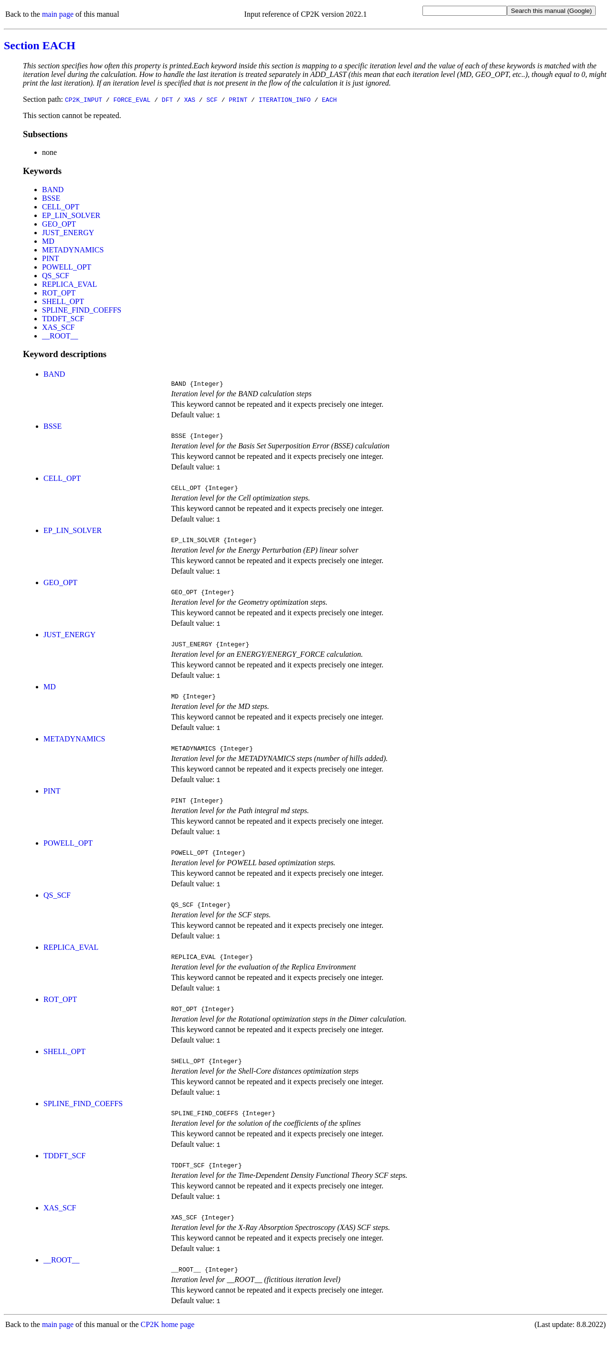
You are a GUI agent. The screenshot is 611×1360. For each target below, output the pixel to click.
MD (48, 241)
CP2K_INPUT (83, 99)
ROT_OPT (58, 293)
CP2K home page (168, 1350)
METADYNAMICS (73, 250)
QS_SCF (55, 276)
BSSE (51, 198)
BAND (52, 189)
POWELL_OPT (66, 267)
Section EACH (39, 45)
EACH (329, 99)
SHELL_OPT (63, 301)
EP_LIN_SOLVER (71, 215)
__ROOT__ (60, 336)
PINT (50, 258)
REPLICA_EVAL (69, 284)
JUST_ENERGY (68, 232)
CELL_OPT (60, 207)
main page (58, 14)
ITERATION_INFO (285, 99)
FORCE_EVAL (131, 99)
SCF (211, 99)
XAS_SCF (58, 327)
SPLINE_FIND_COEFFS (81, 310)
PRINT (238, 99)
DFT (167, 99)
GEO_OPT (59, 224)
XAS (189, 99)
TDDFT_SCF (63, 319)
